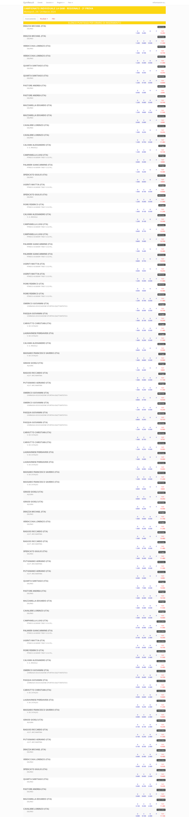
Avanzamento (30, 19)
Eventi (40, 2)
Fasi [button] (70, 2)
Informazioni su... (159, 2)
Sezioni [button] (49, 2)
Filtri (53, 19)
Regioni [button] (60, 2)
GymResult (28, 2)
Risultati (44, 19)
